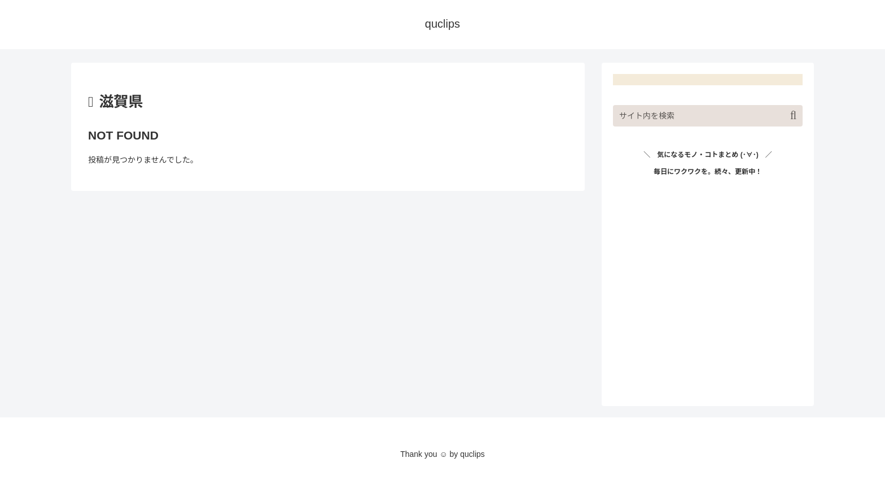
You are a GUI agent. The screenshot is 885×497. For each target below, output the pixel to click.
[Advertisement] (708, 296)
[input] (708, 116)
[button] (793, 115)
